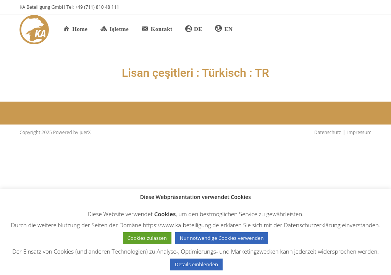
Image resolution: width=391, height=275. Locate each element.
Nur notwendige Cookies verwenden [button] (222, 238)
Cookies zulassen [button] (147, 238)
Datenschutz (327, 132)
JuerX (84, 132)
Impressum (359, 132)
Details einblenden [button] (196, 264)
